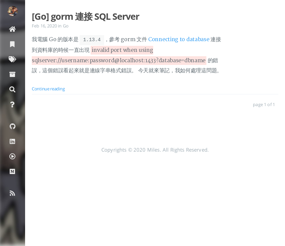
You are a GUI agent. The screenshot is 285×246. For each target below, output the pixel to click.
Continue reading (48, 88)
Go (66, 26)
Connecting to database (178, 39)
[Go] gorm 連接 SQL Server (85, 16)
